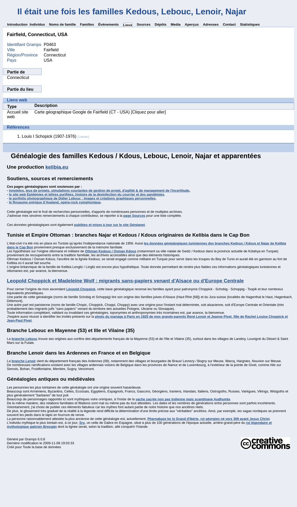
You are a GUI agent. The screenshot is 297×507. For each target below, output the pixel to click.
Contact (229, 24)
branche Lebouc (24, 339)
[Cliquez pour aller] (148, 112)
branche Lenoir (24, 361)
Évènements (108, 24)
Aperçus (192, 24)
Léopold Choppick (81, 289)
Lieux (127, 25)
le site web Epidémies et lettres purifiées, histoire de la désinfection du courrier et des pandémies (86, 194)
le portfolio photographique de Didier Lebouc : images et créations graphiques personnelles (82, 198)
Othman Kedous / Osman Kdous (110, 251)
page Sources (134, 216)
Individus (37, 24)
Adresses (210, 24)
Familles (87, 24)
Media (176, 24)
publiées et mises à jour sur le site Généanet (109, 225)
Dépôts (160, 24)
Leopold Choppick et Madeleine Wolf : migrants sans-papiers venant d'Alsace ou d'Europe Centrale (125, 280)
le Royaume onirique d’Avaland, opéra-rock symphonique (54, 202)
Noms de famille (62, 24)
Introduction (17, 24)
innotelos (16, 190)
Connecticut (18, 77)
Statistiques (250, 24)
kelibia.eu (56, 167)
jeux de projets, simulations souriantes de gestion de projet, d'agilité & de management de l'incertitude (107, 190)
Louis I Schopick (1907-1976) (55, 136)
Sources (143, 24)
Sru (82, 423)
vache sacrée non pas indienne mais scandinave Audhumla (183, 399)
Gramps (31, 439)
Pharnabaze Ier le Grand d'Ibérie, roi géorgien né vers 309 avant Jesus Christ (208, 419)
